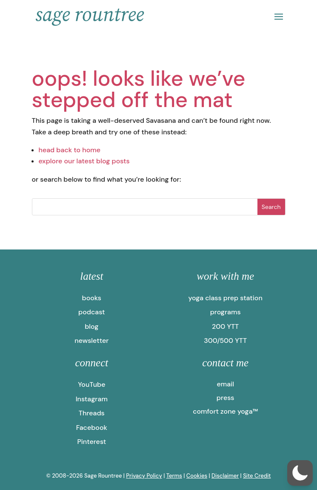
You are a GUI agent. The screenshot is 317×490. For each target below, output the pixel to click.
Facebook (91, 427)
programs (225, 311)
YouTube (91, 384)
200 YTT (225, 326)
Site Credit (257, 475)
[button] (300, 473)
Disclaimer (225, 475)
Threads (92, 413)
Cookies (196, 475)
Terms (174, 475)
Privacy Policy (144, 475)
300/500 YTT (225, 340)
